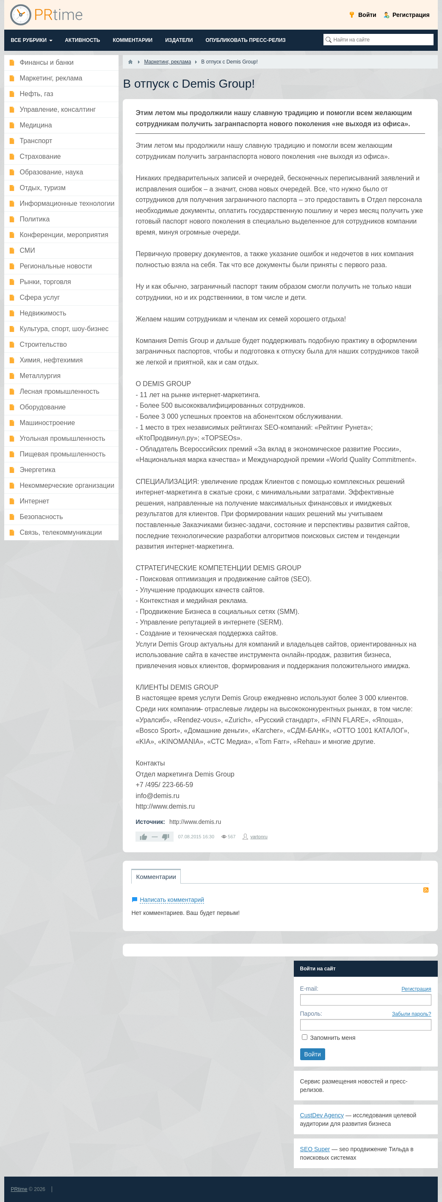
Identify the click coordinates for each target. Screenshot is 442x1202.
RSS (426, 890)
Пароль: (311, 1013)
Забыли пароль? (411, 1014)
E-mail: (309, 988)
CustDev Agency (322, 1115)
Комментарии (156, 876)
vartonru (258, 836)
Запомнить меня (332, 1037)
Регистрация (416, 989)
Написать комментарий (172, 899)
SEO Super (315, 1149)
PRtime (19, 1189)
